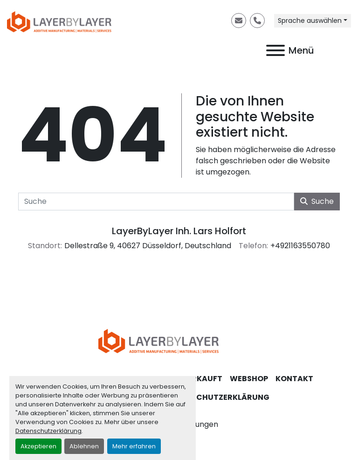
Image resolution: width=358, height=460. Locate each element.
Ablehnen (84, 446)
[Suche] (156, 201)
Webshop (249, 378)
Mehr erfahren (134, 446)
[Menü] (275, 50)
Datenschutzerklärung (48, 431)
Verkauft (202, 378)
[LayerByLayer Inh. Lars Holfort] (179, 340)
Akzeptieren (38, 446)
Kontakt (294, 378)
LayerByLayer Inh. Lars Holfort (179, 230)
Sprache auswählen (310, 20)
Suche (317, 201)
